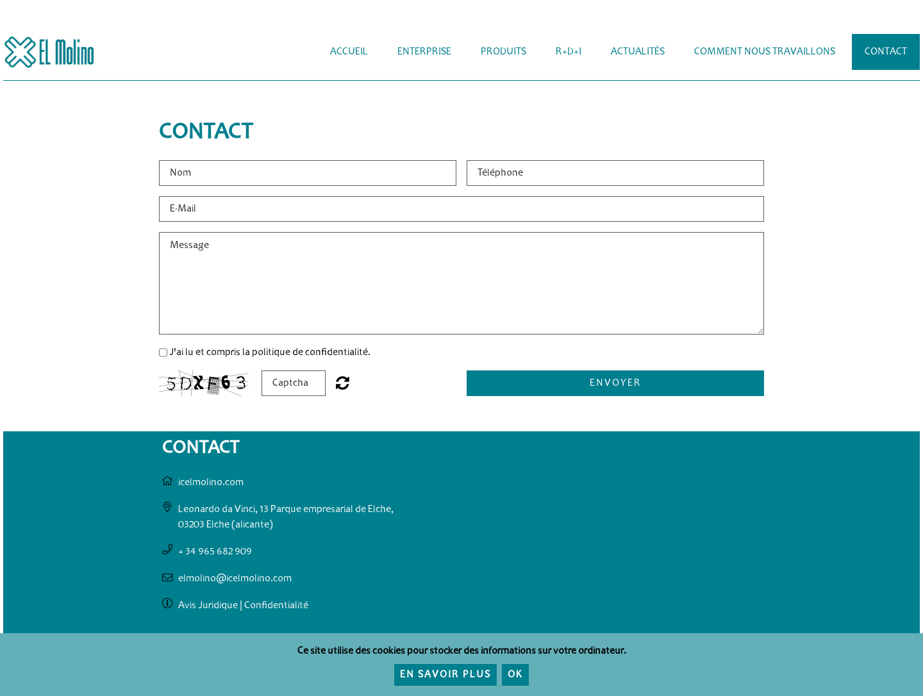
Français (910, 20)
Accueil (349, 52)
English (885, 20)
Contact (886, 52)
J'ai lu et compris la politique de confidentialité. (269, 352)
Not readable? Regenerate (342, 382)
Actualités (638, 52)
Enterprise (424, 52)
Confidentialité (276, 606)
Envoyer (616, 383)
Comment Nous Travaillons (764, 52)
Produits (503, 52)
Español (861, 20)
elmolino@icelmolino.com (235, 579)
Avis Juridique (208, 606)
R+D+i (568, 52)
